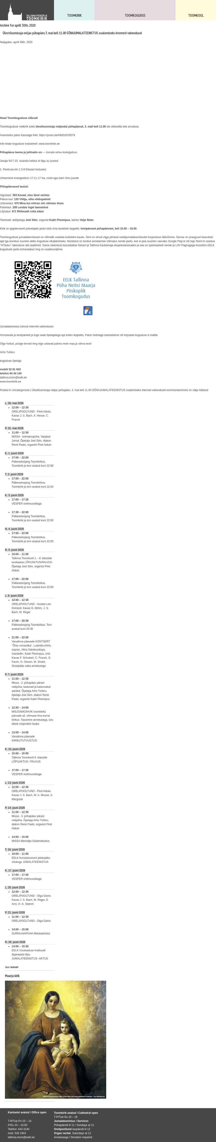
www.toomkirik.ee (49, 143)
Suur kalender (11, 967)
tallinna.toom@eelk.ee (13, 377)
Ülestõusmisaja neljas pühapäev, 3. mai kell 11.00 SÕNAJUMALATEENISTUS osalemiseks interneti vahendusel (72, 33)
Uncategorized (20, 390)
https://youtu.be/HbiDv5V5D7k (57, 135)
